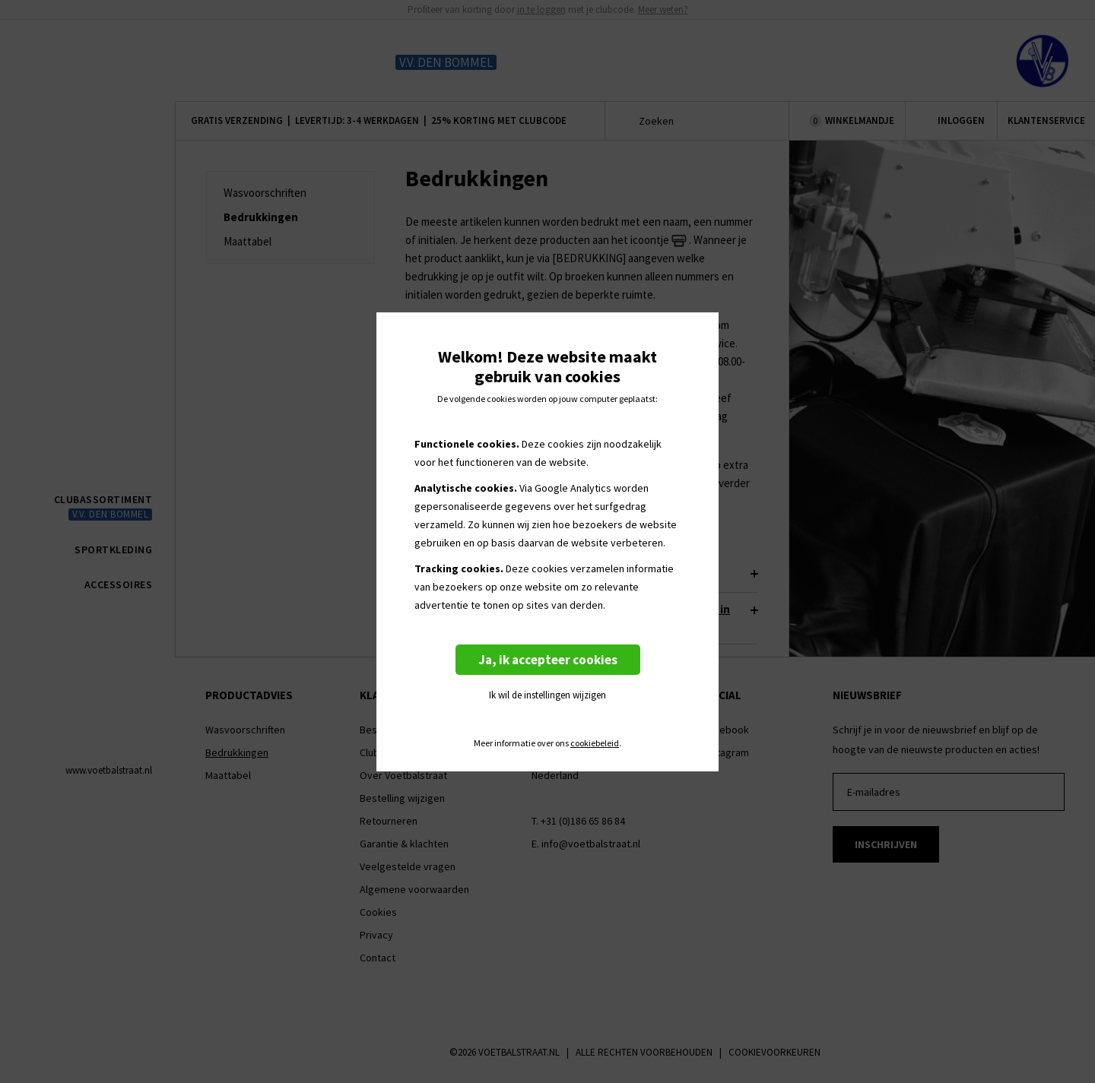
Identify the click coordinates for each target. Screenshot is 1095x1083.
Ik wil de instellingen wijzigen (547, 695)
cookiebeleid (594, 743)
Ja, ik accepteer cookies (547, 659)
